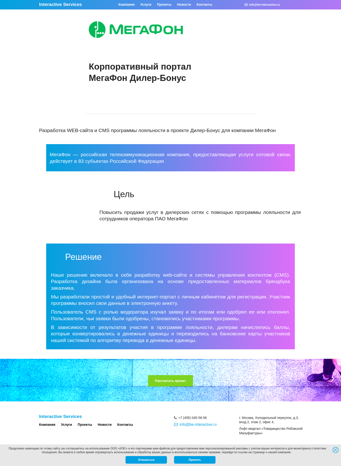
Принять (195, 460)
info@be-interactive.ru (262, 4)
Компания (126, 4)
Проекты (164, 4)
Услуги (146, 4)
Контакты (204, 4)
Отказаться (146, 460)
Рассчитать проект (170, 381)
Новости (184, 4)
